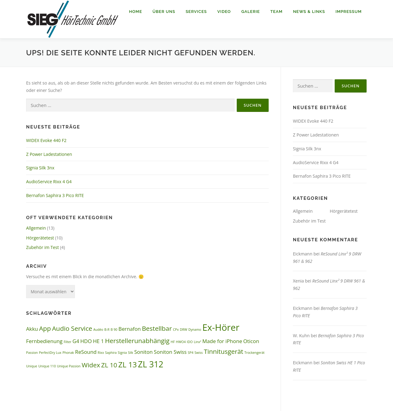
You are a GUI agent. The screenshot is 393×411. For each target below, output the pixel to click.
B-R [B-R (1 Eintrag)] (107, 329)
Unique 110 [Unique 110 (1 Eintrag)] (47, 366)
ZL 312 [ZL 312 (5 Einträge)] (150, 364)
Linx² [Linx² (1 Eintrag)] (197, 342)
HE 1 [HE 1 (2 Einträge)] (98, 341)
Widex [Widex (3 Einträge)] (91, 365)
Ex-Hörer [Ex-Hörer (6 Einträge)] (220, 327)
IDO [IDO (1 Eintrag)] (190, 342)
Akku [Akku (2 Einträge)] (32, 328)
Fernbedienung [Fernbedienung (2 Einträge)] (44, 341)
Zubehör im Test (42, 247)
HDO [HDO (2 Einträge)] (86, 341)
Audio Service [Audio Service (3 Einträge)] (72, 328)
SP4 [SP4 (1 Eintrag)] (190, 352)
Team (276, 11)
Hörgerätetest (40, 238)
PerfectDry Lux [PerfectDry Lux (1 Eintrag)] (50, 352)
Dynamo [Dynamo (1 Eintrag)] (194, 329)
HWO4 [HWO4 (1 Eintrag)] (181, 342)
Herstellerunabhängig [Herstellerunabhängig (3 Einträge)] (137, 340)
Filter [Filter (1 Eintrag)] (67, 342)
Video (224, 11)
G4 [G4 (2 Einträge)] (75, 341)
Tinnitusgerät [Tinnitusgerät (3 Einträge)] (223, 351)
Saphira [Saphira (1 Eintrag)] (111, 352)
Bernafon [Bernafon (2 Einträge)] (130, 328)
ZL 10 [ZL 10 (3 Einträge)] (109, 365)
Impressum (349, 11)
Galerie (250, 11)
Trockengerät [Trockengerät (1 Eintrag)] (254, 352)
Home (135, 11)
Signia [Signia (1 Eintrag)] (122, 352)
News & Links (309, 11)
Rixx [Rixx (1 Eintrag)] (101, 352)
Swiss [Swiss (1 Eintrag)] (198, 352)
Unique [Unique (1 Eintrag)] (31, 366)
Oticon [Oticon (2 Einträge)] (251, 341)
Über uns (164, 11)
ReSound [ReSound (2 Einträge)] (86, 351)
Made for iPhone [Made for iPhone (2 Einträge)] (222, 341)
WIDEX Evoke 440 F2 (46, 140)
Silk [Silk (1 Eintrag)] (130, 352)
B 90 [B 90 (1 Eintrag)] (114, 329)
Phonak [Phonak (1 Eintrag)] (68, 352)
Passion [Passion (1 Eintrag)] (32, 352)
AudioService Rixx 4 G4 (49, 181)
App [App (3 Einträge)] (45, 328)
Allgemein (36, 228)
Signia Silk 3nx (40, 168)
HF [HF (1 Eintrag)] (173, 342)
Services (196, 11)
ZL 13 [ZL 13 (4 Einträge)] (127, 364)
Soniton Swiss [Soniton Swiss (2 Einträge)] (170, 351)
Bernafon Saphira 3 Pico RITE (55, 195)
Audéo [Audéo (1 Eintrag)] (98, 329)
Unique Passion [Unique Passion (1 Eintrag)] (68, 366)
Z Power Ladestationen (49, 154)
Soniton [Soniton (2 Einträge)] (143, 351)
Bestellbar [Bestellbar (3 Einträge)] (157, 328)
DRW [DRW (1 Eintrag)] (183, 329)
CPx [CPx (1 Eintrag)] (176, 329)
